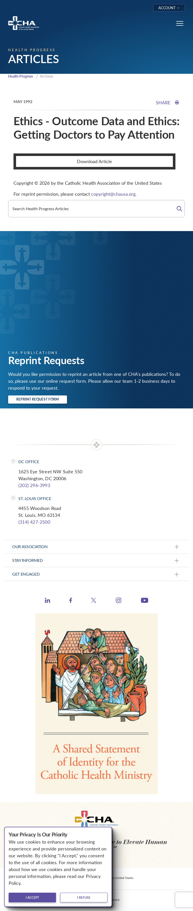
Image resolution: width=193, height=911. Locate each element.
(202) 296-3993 (34, 485)
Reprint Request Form (37, 399)
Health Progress (20, 76)
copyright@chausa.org (113, 194)
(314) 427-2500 (34, 522)
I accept (32, 897)
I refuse (83, 897)
